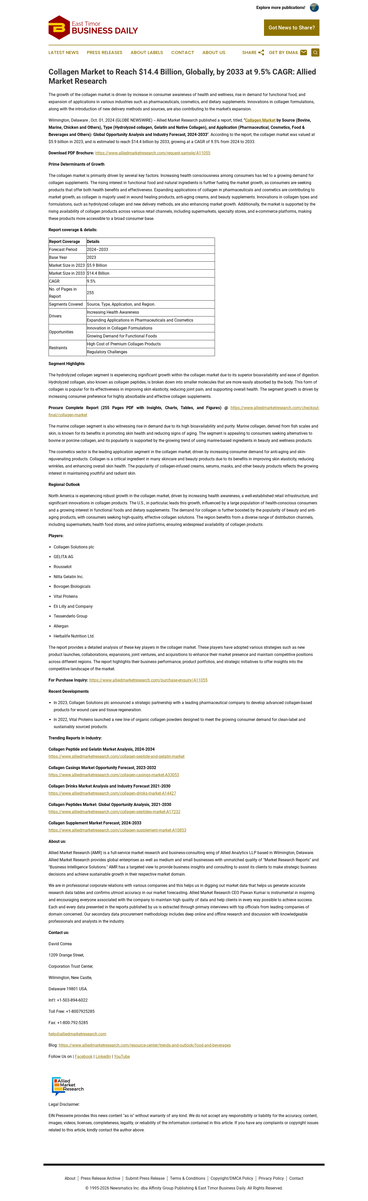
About (70, 1178)
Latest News (64, 52)
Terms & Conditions (187, 1178)
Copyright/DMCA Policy (232, 1178)
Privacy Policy (271, 1178)
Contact (182, 52)
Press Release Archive (100, 1178)
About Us (213, 52)
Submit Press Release (145, 1178)
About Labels (147, 52)
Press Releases (104, 52)
